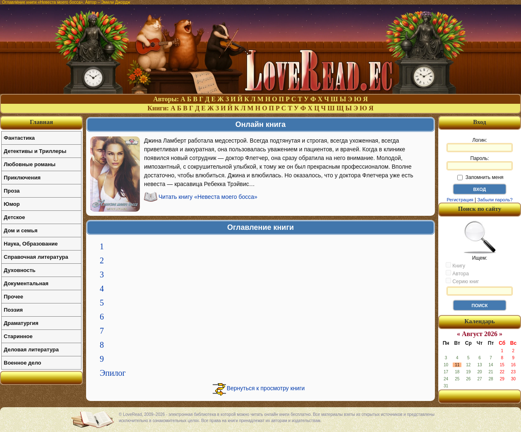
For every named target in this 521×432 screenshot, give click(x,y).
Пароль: (480, 162)
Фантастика (19, 138)
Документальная (26, 283)
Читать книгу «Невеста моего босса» (207, 196)
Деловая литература (31, 349)
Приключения (22, 177)
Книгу (455, 265)
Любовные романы (29, 164)
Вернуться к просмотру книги (266, 388)
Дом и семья (21, 230)
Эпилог (113, 372)
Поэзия (13, 310)
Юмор (12, 204)
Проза (12, 191)
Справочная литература (36, 257)
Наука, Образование (31, 244)
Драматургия (21, 323)
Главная (41, 122)
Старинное (18, 336)
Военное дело (22, 363)
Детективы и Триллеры (35, 151)
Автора (457, 273)
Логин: (480, 144)
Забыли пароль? (495, 199)
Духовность (20, 270)
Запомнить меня (480, 177)
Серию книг (462, 281)
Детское (14, 217)
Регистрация (460, 199)
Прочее (13, 297)
